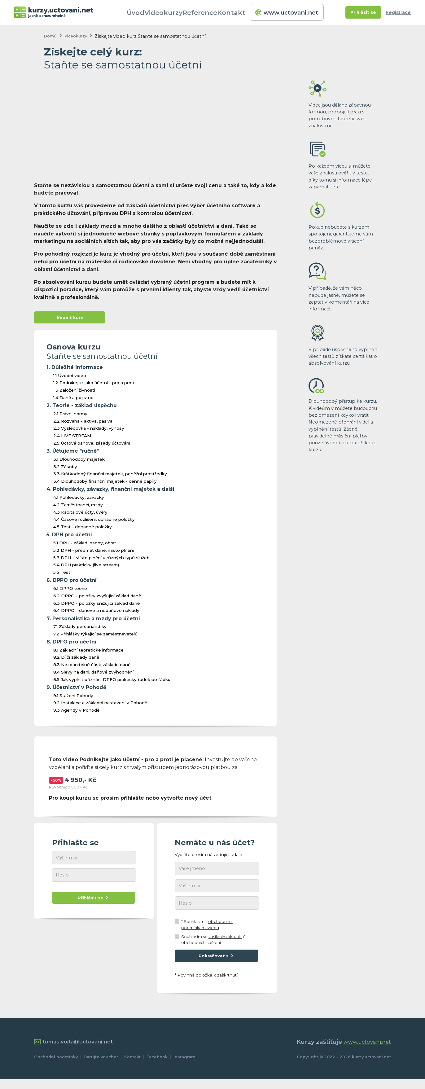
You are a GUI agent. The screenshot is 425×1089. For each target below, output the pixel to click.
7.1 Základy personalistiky (80, 628)
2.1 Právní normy (70, 415)
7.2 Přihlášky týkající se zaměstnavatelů (95, 636)
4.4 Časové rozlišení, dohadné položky (94, 521)
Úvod (146, 12)
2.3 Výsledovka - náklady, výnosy (88, 430)
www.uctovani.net (287, 12)
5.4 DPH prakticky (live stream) (86, 566)
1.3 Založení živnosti (74, 392)
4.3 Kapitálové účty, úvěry (80, 514)
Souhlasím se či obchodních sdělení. (213, 947)
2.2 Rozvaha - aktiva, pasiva (82, 423)
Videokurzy (175, 12)
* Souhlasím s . (207, 931)
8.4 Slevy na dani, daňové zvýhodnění (93, 674)
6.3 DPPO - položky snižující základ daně (96, 605)
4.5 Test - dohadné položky (82, 528)
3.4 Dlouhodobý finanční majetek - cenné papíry (105, 483)
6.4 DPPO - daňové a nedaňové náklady (96, 612)
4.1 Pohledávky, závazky (78, 499)
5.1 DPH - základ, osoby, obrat (84, 544)
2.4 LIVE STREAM (72, 437)
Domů (51, 36)
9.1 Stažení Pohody (73, 697)
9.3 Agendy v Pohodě (76, 712)
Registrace (398, 12)
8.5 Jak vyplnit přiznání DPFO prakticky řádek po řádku (111, 681)
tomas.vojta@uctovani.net (79, 1051)
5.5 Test (61, 574)
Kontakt (241, 12)
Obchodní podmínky (56, 1067)
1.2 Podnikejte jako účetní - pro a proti (93, 384)
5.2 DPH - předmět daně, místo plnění (93, 552)
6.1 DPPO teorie (70, 590)
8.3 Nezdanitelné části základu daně (91, 666)
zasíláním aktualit (225, 944)
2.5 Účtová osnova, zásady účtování (91, 445)
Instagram (184, 1067)
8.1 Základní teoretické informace (88, 652)
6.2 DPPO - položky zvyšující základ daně (97, 597)
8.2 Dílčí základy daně (76, 659)
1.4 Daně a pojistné (73, 399)
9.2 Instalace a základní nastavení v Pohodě (100, 704)
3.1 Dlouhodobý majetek (79, 461)
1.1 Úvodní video (69, 377)
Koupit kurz (70, 319)
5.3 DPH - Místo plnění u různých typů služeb (101, 559)
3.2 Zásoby (65, 468)
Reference (210, 12)
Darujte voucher (101, 1067)
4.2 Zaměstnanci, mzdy (78, 506)
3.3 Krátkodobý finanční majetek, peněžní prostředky (110, 475)
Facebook (157, 1067)
